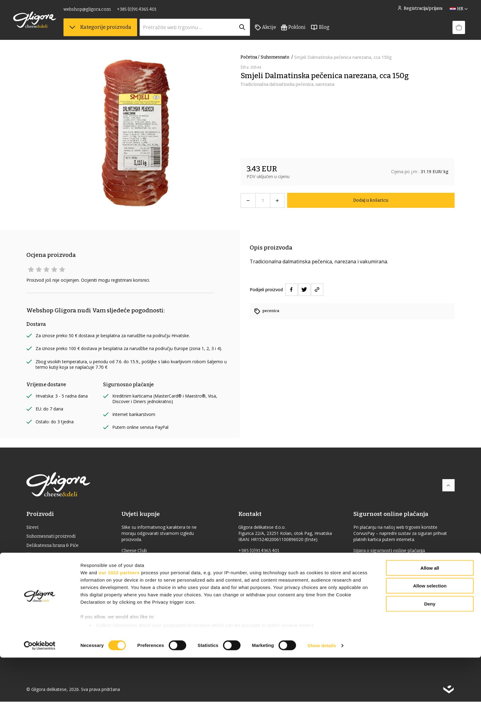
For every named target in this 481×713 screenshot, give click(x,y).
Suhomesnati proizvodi (53, 537)
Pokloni (306, 31)
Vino (31, 557)
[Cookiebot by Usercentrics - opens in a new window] (40, 701)
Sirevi (32, 528)
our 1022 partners (119, 628)
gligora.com (253, 571)
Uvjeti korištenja (144, 580)
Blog (333, 31)
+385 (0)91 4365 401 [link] (150, 11)
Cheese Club (139, 551)
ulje (31, 567)
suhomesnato (277, 57)
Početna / (250, 57)
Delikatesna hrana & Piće (54, 547)
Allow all (430, 623)
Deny (430, 659)
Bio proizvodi (41, 596)
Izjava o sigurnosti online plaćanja (392, 551)
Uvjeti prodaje (141, 561)
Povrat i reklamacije (147, 590)
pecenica (272, 310)
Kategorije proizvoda (113, 31)
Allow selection (429, 641)
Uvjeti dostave (141, 570)
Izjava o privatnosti (147, 600)
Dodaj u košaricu (370, 200)
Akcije (278, 31)
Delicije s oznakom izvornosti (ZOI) (65, 586)
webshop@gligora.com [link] (100, 11)
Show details (322, 700)
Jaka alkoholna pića (48, 577)
